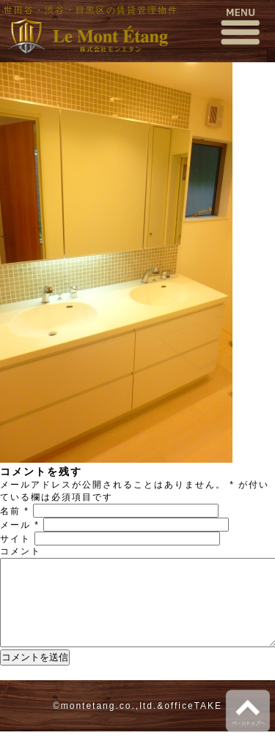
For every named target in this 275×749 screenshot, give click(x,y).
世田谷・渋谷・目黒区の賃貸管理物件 (91, 10)
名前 (14, 511)
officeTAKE (193, 723)
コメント (20, 551)
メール (20, 525)
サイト (15, 539)
